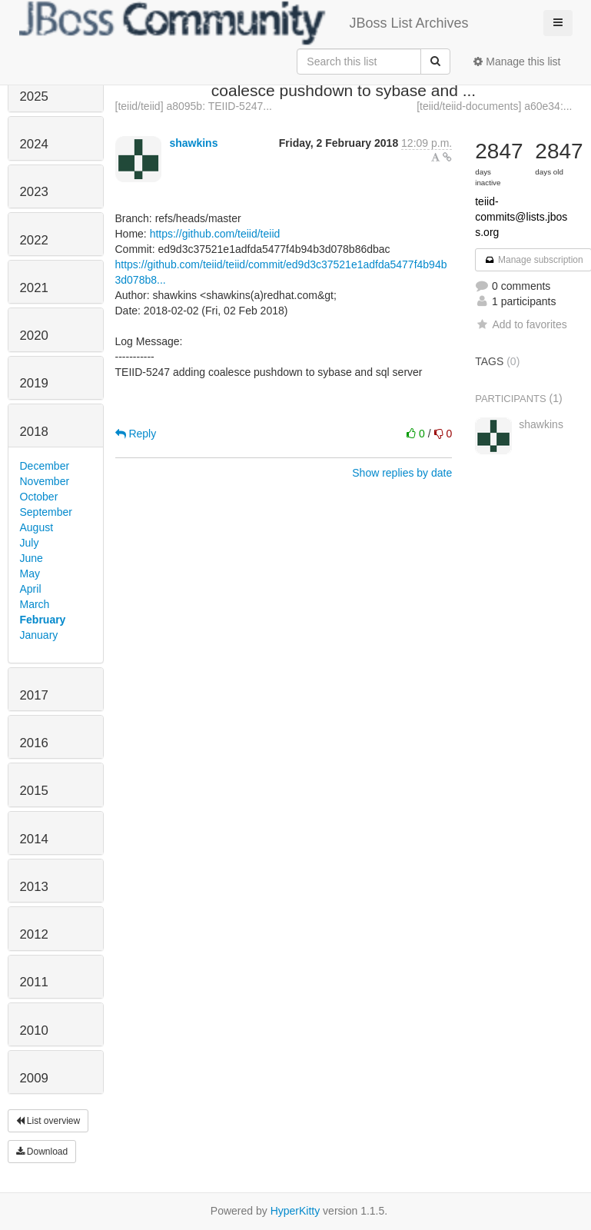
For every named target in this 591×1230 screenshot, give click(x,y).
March (35, 604)
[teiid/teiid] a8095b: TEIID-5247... (193, 106)
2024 (34, 144)
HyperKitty (295, 1211)
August (37, 527)
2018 (34, 431)
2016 (34, 743)
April (31, 589)
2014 (34, 839)
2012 (34, 934)
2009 (34, 1078)
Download (42, 1151)
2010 (34, 1030)
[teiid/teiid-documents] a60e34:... (494, 106)
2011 (34, 982)
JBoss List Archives (244, 23)
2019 (34, 383)
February (43, 619)
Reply (136, 433)
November (45, 481)
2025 (34, 96)
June (31, 558)
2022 (34, 240)
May (30, 573)
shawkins (193, 143)
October (39, 496)
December (45, 466)
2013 (34, 886)
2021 (34, 288)
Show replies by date (402, 473)
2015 (34, 790)
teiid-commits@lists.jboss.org (521, 216)
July (29, 543)
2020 (34, 335)
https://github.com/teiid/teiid (215, 234)
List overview (48, 1120)
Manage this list (516, 61)
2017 (34, 695)
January (39, 635)
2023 (34, 191)
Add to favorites (520, 324)
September (46, 512)
